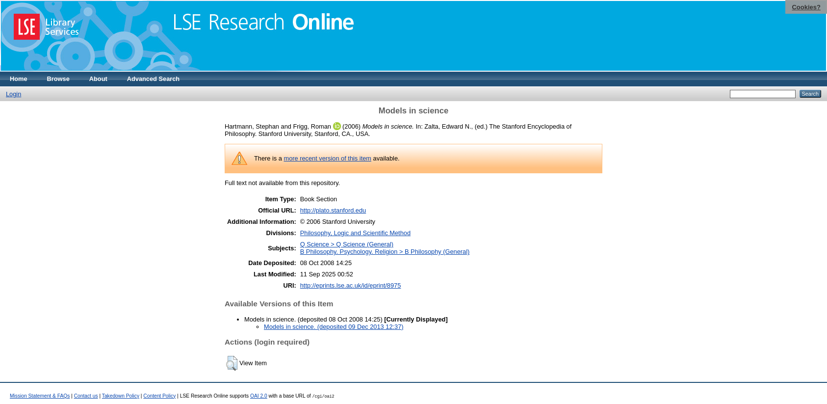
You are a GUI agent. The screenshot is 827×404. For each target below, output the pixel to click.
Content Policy (159, 396)
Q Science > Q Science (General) (346, 244)
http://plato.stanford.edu (333, 210)
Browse (58, 78)
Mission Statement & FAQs (40, 396)
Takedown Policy (120, 396)
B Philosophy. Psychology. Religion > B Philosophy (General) (385, 251)
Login (13, 94)
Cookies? (806, 7)
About (98, 78)
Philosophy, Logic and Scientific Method (355, 233)
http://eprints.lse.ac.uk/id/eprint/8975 (350, 285)
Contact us (86, 396)
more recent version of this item (327, 158)
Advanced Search (153, 78)
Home (18, 78)
